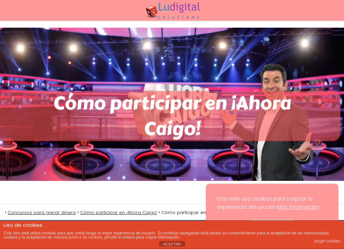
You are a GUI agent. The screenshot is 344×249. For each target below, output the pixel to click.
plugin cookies (327, 241)
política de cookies (85, 237)
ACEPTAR (172, 244)
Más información (298, 207)
